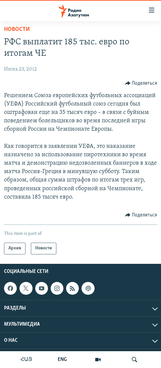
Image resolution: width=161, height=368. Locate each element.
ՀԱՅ (26, 359)
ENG (62, 359)
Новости (17, 29)
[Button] (141, 83)
